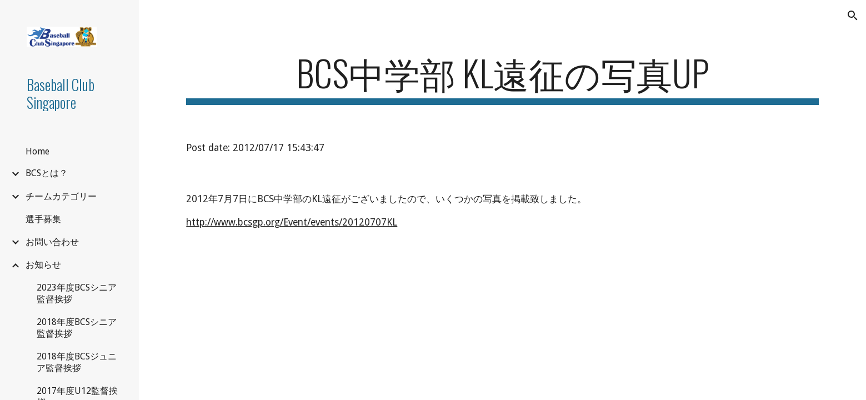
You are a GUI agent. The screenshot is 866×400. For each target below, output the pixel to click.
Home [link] (37, 151)
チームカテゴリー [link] (61, 196)
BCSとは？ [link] (47, 173)
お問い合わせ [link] (52, 242)
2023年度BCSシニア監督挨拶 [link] (77, 293)
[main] (502, 78)
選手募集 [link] (43, 219)
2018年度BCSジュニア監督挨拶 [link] (77, 362)
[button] (852, 15)
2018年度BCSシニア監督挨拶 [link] (77, 328)
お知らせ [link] (43, 264)
